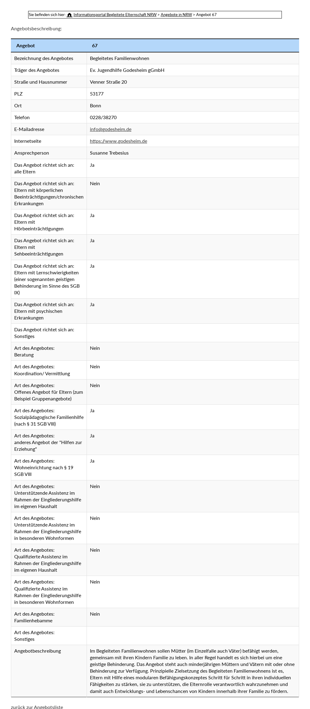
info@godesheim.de (110, 129)
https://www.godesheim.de (118, 141)
